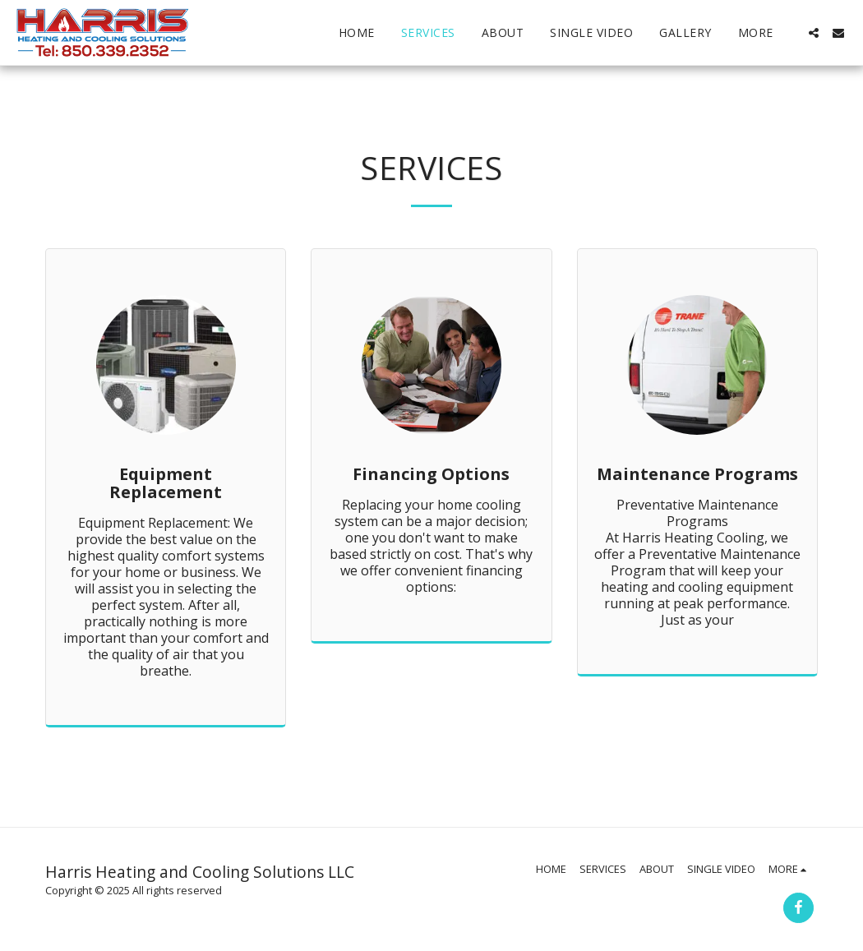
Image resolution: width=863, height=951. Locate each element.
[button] (813, 33)
